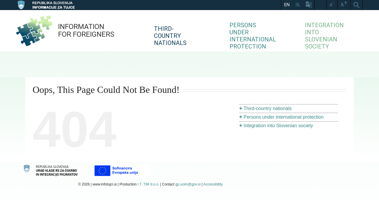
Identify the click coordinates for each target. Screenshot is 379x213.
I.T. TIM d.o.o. (148, 184)
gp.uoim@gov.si (187, 184)
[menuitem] (192, 30)
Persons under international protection (284, 117)
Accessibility (213, 184)
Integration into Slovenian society (278, 125)
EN (287, 4)
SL (298, 4)
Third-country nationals (268, 108)
